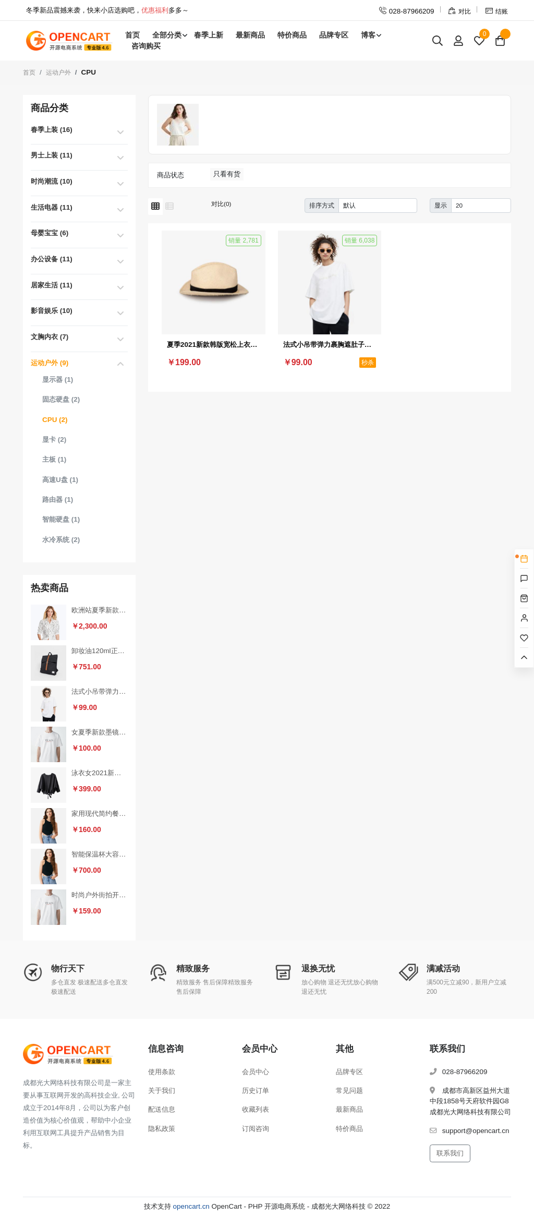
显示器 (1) (57, 379)
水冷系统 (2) (61, 540)
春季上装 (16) (51, 130)
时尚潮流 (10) (51, 181)
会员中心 (255, 1072)
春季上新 (208, 35)
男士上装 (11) (51, 155)
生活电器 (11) (51, 207)
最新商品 (250, 35)
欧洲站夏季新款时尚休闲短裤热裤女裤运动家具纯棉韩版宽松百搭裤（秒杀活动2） (99, 610)
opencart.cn (191, 1206)
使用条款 (161, 1072)
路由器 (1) (57, 499)
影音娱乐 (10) (51, 311)
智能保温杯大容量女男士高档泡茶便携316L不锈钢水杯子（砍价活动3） (99, 854)
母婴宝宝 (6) (49, 233)
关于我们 (161, 1090)
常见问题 (349, 1090)
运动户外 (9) (49, 363)
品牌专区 (333, 35)
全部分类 (166, 35)
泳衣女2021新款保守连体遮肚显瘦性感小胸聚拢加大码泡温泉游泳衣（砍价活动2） (99, 773)
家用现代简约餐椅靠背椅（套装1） (99, 813)
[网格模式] (155, 206)
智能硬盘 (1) (61, 519)
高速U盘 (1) (60, 480)
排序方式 (321, 205)
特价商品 (292, 35)
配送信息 (161, 1109)
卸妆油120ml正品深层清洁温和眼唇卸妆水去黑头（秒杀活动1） (99, 651)
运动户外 (58, 72)
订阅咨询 (255, 1129)
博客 (368, 35)
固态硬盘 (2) (61, 399)
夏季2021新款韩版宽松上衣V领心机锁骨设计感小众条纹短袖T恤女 (213, 344)
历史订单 (255, 1090)
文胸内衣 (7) (49, 337)
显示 (440, 205)
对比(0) (221, 203)
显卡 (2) (54, 439)
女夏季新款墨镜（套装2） (99, 732)
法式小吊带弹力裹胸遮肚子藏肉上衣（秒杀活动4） (99, 691)
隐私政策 (161, 1129)
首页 (132, 35)
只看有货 (226, 174)
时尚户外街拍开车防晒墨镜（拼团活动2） (99, 895)
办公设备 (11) (51, 259)
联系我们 (450, 1153)
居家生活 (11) (51, 285)
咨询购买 (146, 46)
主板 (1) (54, 459)
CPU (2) (55, 420)
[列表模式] (169, 206)
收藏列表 (255, 1109)
